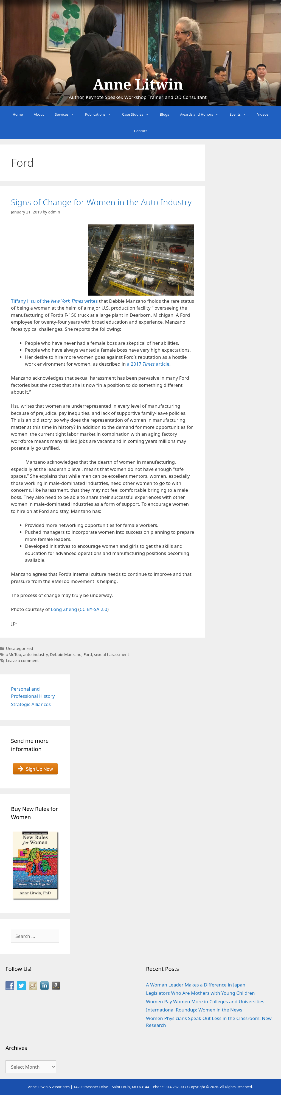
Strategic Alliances (31, 704)
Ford (87, 654)
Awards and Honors (202, 114)
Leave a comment (22, 660)
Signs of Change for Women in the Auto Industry (101, 202)
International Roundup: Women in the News (194, 1010)
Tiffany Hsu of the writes (54, 301)
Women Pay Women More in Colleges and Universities (205, 1001)
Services (67, 114)
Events (241, 114)
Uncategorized (19, 648)
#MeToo (13, 654)
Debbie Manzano (66, 654)
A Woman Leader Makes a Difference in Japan (195, 985)
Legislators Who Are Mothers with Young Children (200, 993)
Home (18, 114)
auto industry (35, 654)
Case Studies (138, 114)
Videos (262, 114)
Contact (140, 130)
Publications (101, 114)
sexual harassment (111, 654)
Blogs (164, 114)
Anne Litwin (138, 84)
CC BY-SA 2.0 (93, 609)
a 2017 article (148, 364)
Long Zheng (64, 609)
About (39, 114)
